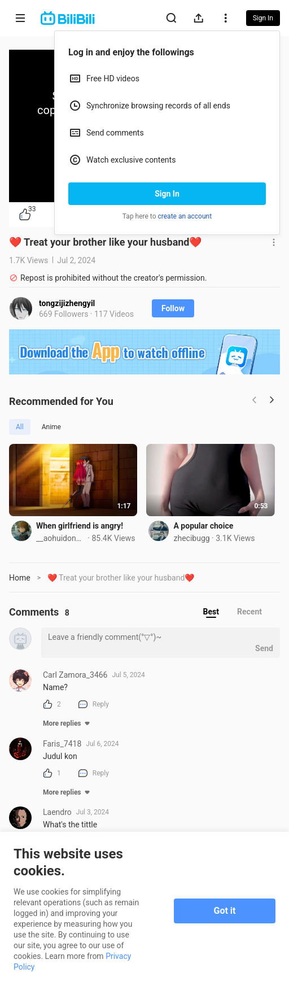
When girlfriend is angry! (79, 527)
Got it (225, 910)
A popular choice (206, 527)
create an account (185, 216)
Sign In (167, 193)
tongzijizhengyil (67, 303)
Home (19, 579)
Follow (173, 308)
